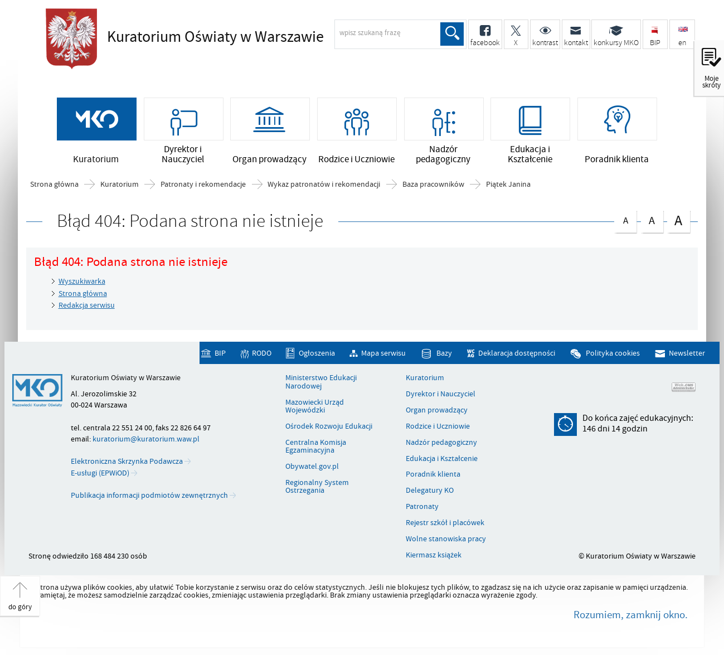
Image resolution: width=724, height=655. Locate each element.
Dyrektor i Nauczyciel (440, 394)
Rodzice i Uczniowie (438, 426)
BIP (220, 353)
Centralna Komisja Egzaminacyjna (315, 447)
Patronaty (422, 507)
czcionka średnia (652, 219)
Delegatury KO (430, 490)
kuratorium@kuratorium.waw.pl (146, 439)
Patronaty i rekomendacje (203, 184)
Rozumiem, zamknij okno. (631, 615)
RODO (261, 353)
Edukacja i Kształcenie (442, 459)
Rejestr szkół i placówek (445, 523)
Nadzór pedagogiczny (441, 443)
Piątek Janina (508, 184)
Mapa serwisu (383, 353)
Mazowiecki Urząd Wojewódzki (314, 407)
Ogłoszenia (317, 353)
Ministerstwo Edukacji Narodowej (321, 382)
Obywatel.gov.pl (312, 466)
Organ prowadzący (437, 410)
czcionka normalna (625, 218)
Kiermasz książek (433, 555)
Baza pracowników (433, 184)
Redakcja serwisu (87, 305)
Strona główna (54, 184)
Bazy (444, 353)
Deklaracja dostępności (516, 353)
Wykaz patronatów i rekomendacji (324, 184)
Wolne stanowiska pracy (446, 539)
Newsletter (687, 353)
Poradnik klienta (433, 474)
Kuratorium (119, 184)
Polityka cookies (613, 353)
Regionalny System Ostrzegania (317, 487)
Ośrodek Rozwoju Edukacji (328, 426)
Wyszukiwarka (82, 281)
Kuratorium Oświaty (215, 37)
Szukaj (452, 34)
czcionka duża (678, 220)
